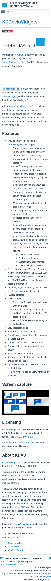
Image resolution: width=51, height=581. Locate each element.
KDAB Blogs (13, 546)
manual (20, 55)
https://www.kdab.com (25, 524)
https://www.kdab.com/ (11, 564)
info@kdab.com (26, 442)
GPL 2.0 (18, 437)
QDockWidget (10, 96)
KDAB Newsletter (16, 543)
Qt (25, 88)
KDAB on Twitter (16, 550)
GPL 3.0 (29, 437)
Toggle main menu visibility (3, 10)
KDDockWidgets (19, 22)
